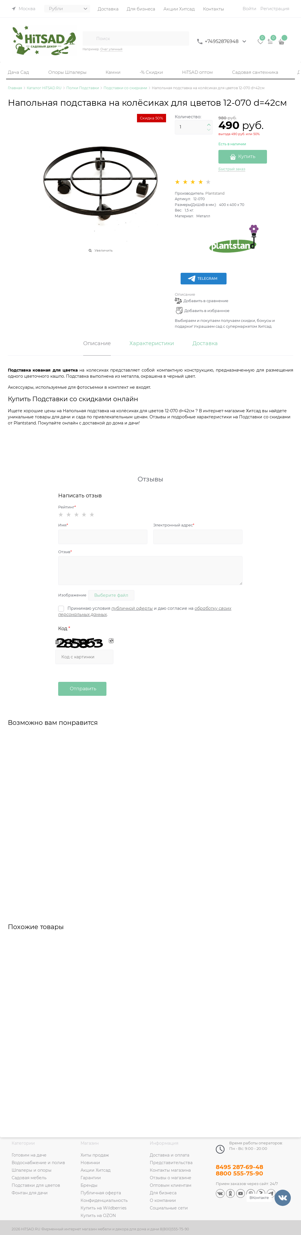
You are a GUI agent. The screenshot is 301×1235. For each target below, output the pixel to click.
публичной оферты (132, 608)
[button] (209, 125)
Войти (249, 8)
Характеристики (151, 344)
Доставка (205, 344)
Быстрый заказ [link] (231, 169)
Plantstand (215, 193)
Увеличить (104, 250)
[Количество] (194, 127)
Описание (185, 294)
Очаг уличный (111, 49)
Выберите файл (111, 595)
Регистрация (274, 8)
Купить (246, 156)
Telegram (202, 278)
